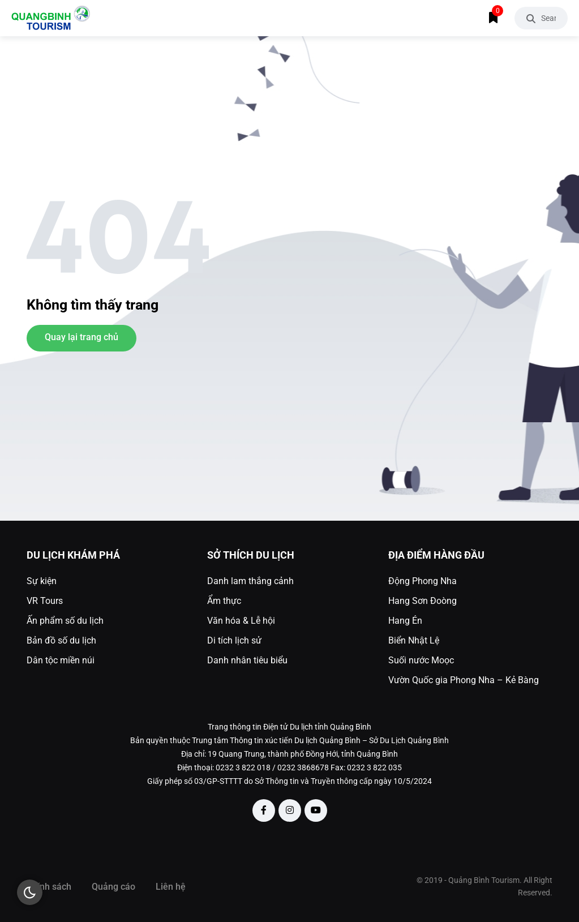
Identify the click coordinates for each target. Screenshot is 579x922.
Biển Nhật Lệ (413, 640)
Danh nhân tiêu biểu (247, 660)
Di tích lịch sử (234, 640)
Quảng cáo (113, 886)
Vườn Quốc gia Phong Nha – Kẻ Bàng (463, 680)
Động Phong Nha (422, 581)
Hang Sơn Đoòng (422, 600)
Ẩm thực (224, 600)
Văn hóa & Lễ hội (241, 620)
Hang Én (405, 620)
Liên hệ (171, 886)
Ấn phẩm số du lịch (65, 620)
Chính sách (49, 886)
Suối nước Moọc (421, 660)
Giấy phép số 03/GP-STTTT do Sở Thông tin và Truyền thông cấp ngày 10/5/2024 (289, 781)
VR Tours (45, 600)
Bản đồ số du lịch (61, 640)
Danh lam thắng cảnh (250, 581)
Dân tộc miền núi (61, 660)
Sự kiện (42, 581)
